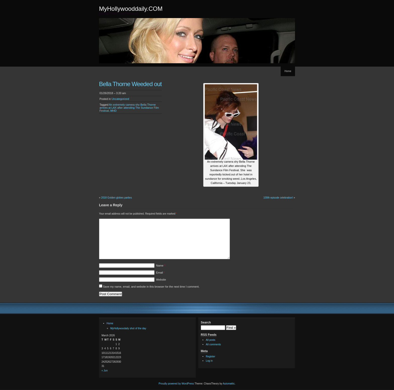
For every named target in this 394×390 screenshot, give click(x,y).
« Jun (105, 370)
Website (161, 279)
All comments (213, 344)
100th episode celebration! (278, 197)
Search (206, 322)
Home (287, 71)
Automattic (229, 383)
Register (210, 356)
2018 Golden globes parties (116, 197)
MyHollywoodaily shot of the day (128, 328)
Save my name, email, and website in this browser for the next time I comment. (151, 286)
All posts (210, 340)
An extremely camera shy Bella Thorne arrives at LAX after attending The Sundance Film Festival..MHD (129, 107)
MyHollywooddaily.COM (131, 8)
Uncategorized (120, 98)
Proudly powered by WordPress (176, 383)
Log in (209, 360)
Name (160, 265)
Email (160, 272)
